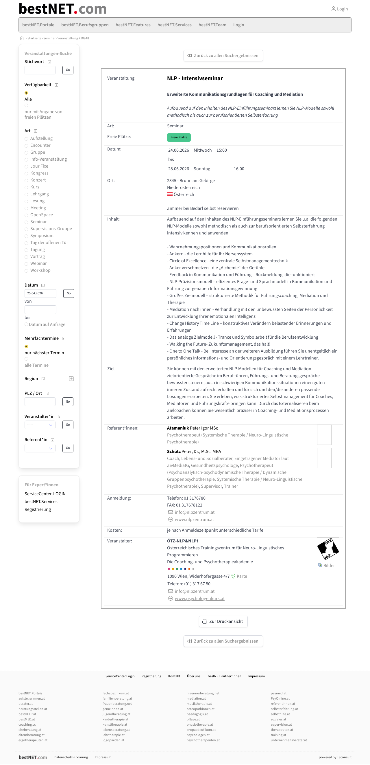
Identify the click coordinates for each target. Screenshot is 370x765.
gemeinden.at (113, 709)
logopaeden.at (113, 740)
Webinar (38, 263)
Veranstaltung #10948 (73, 38)
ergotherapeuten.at (32, 740)
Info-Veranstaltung (48, 159)
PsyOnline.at (280, 698)
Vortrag (37, 256)
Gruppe (37, 152)
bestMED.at (26, 719)
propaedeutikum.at (201, 729)
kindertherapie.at (115, 719)
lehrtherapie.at (114, 735)
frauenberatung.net (117, 703)
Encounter (40, 145)
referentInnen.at (283, 703)
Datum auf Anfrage (45, 324)
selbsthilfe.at (280, 714)
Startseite (34, 38)
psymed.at (278, 693)
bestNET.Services (41, 501)
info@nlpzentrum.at (190, 512)
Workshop (40, 270)
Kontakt (174, 676)
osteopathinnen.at (200, 709)
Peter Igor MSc (192, 428)
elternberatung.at (31, 735)
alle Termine (37, 365)
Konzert (38, 180)
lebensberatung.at (116, 729)
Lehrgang (39, 194)
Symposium (41, 235)
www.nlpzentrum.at (190, 519)
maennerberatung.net (203, 693)
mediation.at (196, 698)
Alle (28, 99)
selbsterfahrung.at (284, 709)
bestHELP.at (27, 714)
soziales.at (278, 719)
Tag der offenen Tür (49, 242)
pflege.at (193, 719)
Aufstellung (41, 138)
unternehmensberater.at (289, 740)
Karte (238, 576)
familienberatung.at (117, 698)
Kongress (39, 173)
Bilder (326, 565)
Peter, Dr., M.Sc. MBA (194, 451)
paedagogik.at (197, 714)
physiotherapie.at (200, 724)
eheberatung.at (29, 729)
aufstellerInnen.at (31, 698)
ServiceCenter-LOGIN (45, 494)
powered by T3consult (335, 757)
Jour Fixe (39, 166)
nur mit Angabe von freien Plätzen (43, 114)
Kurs (34, 187)
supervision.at (281, 724)
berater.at (25, 703)
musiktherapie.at (199, 703)
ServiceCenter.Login (120, 676)
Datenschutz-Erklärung (71, 757)
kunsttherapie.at (115, 724)
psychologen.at (198, 735)
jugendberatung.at (116, 714)
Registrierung (38, 509)
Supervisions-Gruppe (51, 228)
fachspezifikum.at (116, 693)
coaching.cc (27, 724)
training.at (278, 735)
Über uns (194, 676)
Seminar (49, 38)
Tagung (37, 249)
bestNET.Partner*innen (224, 676)
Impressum (256, 676)
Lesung (37, 201)
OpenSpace (41, 215)
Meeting (38, 208)
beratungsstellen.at (32, 709)
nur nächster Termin (44, 353)
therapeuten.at (282, 729)
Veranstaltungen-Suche (48, 53)
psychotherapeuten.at (203, 740)
